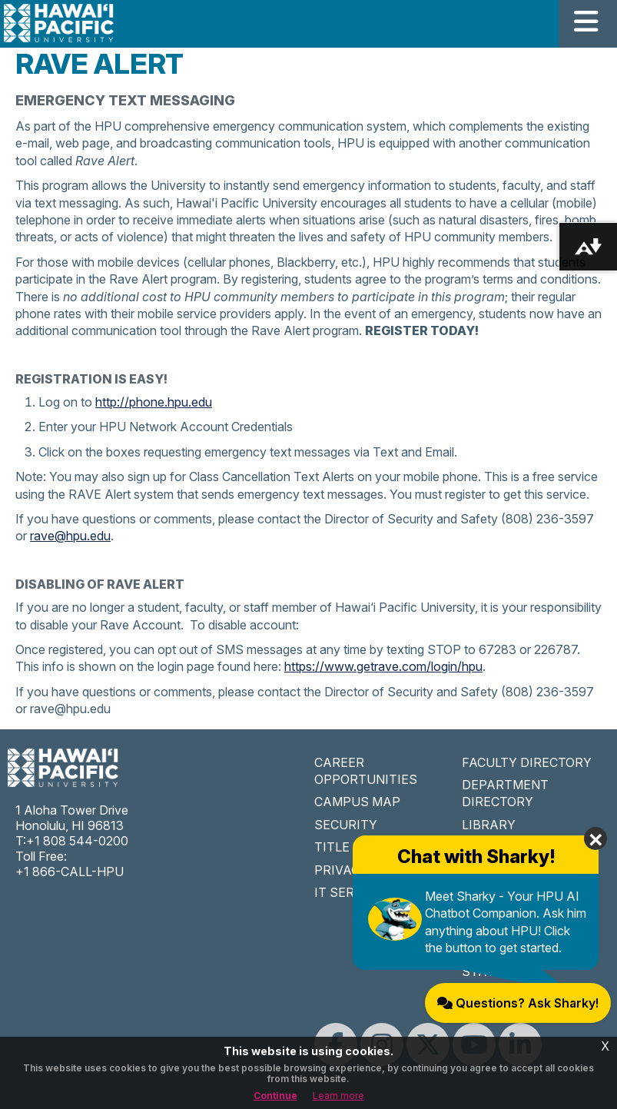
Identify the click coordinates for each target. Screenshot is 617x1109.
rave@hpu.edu (70, 535)
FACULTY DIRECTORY (527, 762)
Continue (275, 1095)
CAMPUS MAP (357, 801)
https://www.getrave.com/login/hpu (383, 666)
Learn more (338, 1095)
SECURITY (345, 824)
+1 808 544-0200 (77, 840)
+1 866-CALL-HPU (69, 871)
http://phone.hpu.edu (153, 402)
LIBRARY (489, 824)
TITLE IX (339, 847)
